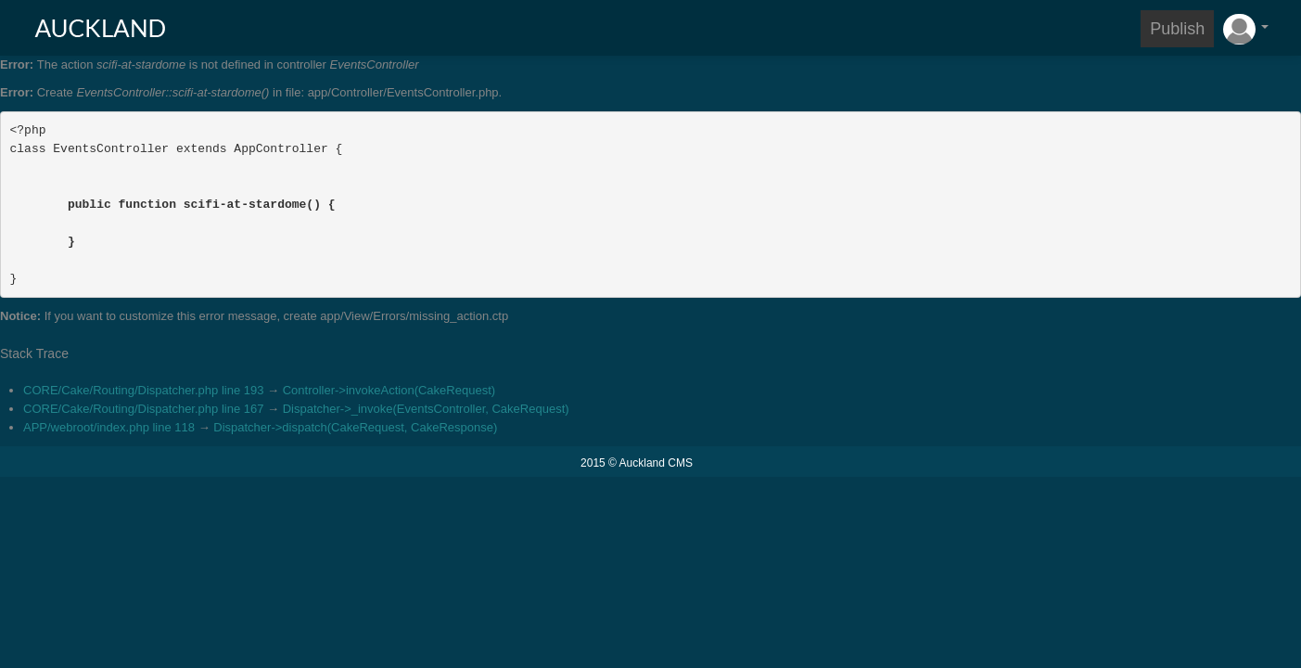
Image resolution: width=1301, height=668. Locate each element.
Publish (1177, 28)
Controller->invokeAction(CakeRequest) (389, 390)
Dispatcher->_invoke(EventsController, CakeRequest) (426, 409)
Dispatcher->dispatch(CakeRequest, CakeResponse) (355, 427)
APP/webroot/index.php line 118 (109, 427)
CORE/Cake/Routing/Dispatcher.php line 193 (143, 390)
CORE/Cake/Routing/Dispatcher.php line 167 (143, 409)
